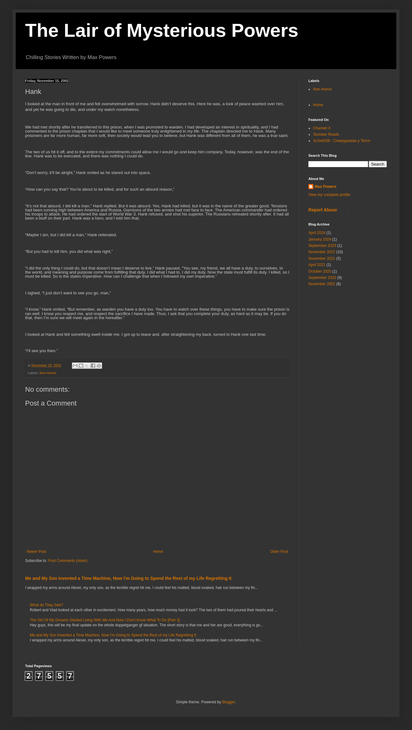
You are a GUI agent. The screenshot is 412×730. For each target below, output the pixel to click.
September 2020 (322, 277)
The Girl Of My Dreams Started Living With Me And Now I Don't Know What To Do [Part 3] (105, 620)
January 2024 (319, 239)
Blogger (228, 702)
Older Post (279, 551)
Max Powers (325, 186)
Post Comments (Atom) (67, 560)
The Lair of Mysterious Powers (161, 30)
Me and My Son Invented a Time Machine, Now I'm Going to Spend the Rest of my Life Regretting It (128, 578)
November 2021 (321, 258)
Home (158, 551)
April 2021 (316, 265)
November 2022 (321, 252)
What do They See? (46, 605)
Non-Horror (48, 373)
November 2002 (321, 284)
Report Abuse (322, 209)
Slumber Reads (326, 134)
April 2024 (316, 233)
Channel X (322, 128)
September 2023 (322, 245)
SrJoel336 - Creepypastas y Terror (342, 141)
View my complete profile (329, 195)
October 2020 (319, 271)
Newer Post (36, 551)
